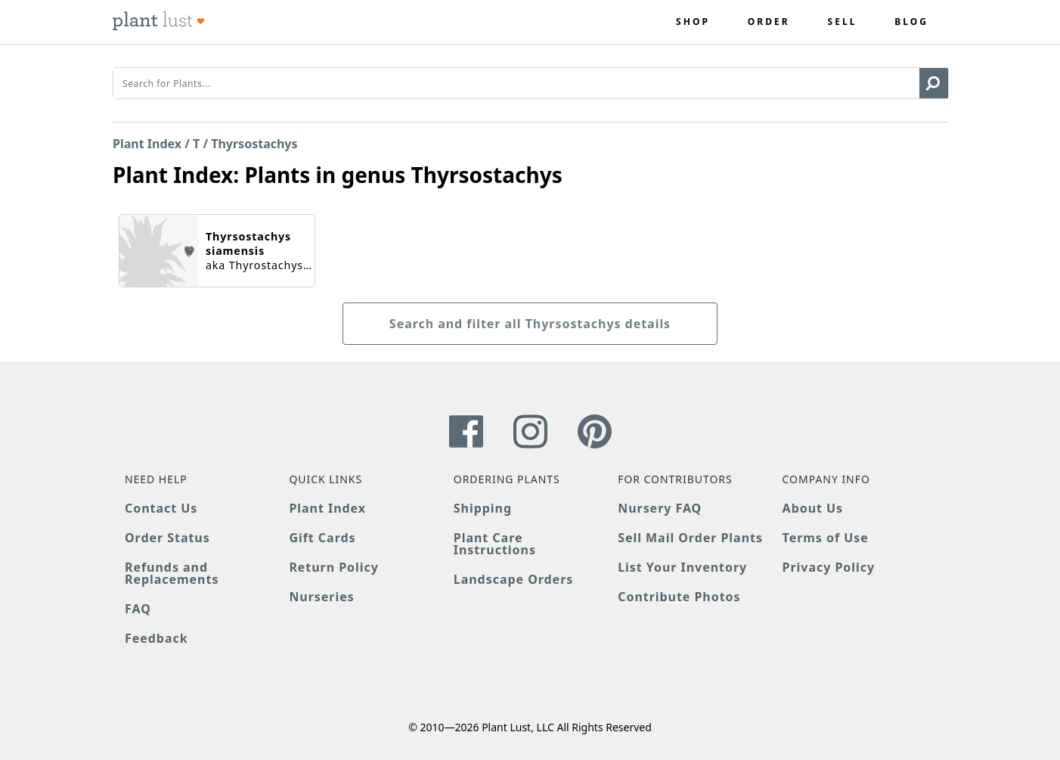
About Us (813, 508)
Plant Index (147, 143)
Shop (693, 21)
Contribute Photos (679, 596)
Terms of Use (826, 537)
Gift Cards (322, 537)
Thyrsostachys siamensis (248, 243)
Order (769, 21)
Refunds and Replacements (172, 573)
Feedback (156, 638)
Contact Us (161, 508)
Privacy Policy (829, 567)
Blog (911, 21)
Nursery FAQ (660, 508)
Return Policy (333, 567)
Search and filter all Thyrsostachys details (530, 323)
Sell (842, 21)
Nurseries (321, 596)
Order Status (167, 537)
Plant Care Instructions (495, 543)
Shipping (483, 508)
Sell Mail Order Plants (690, 537)
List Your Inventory (682, 567)
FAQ (138, 608)
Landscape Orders (513, 579)
